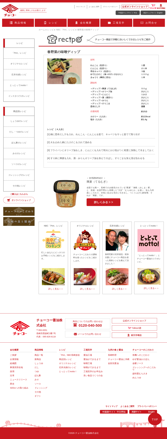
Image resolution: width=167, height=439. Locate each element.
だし (37, 367)
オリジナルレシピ (19, 63)
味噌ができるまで (92, 367)
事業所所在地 (16, 367)
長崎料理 (112, 355)
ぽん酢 (38, 375)
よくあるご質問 (94, 6)
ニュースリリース (18, 380)
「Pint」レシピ (19, 53)
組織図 (13, 363)
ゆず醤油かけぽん (141, 359)
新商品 (38, 359)
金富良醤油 (113, 363)
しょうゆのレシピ (19, 121)
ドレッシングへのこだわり (144, 368)
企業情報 (14, 359)
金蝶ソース (137, 363)
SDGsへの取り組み (19, 388)
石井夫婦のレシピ (67, 367)
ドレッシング (41, 388)
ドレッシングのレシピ (19, 175)
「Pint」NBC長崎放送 (69, 355)
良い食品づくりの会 (93, 375)
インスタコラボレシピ (19, 96)
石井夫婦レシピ (18, 74)
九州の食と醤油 (115, 350)
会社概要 (83, 22)
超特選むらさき (139, 373)
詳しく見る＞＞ (55, 289)
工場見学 (116, 22)
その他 (38, 392)
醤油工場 (88, 355)
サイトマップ (80, 6)
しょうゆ (39, 363)
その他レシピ (19, 186)
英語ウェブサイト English (153, 13)
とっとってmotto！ (19, 85)
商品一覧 (39, 355)
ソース (38, 384)
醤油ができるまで (92, 359)
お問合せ (149, 22)
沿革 (12, 375)
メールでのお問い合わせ (87, 334)
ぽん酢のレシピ (18, 142)
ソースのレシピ (18, 164)
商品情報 (18, 22)
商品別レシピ (65, 359)
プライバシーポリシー (110, 6)
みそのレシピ (19, 153)
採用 (12, 371)
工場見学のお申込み (93, 371)
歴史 (12, 384)
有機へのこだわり (141, 355)
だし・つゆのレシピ (19, 132)
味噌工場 (88, 363)
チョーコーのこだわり (143, 350)
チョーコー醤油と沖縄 (118, 359)
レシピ (51, 22)
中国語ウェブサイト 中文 (127, 13)
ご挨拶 (13, 355)
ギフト (38, 396)
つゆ (37, 371)
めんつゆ (136, 378)
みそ (37, 380)
